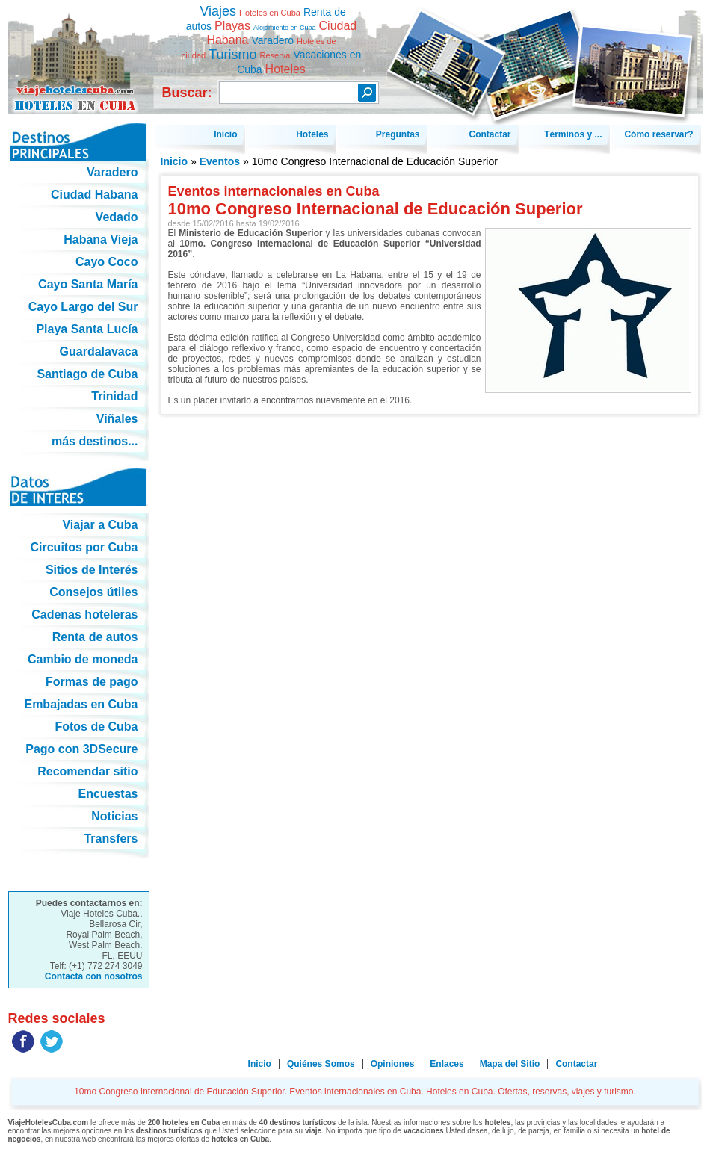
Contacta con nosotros (94, 976)
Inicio (174, 161)
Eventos (220, 161)
